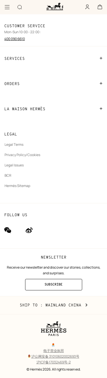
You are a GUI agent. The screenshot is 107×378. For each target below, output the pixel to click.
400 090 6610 (14, 38)
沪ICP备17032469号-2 (54, 362)
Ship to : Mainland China (54, 305)
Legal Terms (14, 144)
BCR (8, 175)
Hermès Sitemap (17, 185)
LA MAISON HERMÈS (53, 109)
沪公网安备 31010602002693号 (53, 356)
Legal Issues (14, 165)
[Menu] (7, 7)
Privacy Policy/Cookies (22, 154)
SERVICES (53, 58)
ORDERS (53, 83)
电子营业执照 (53, 350)
